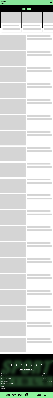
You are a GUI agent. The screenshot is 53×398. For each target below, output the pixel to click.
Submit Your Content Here (26, 369)
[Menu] (51, 2)
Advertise (4, 373)
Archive (44, 373)
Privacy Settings (47, 381)
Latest (3, 388)
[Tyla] (14, 395)
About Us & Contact (7, 383)
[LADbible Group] (26, 395)
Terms (3, 376)
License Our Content (7, 381)
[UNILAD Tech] (45, 395)
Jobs (2, 386)
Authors (44, 378)
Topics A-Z (45, 376)
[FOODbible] (39, 395)
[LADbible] (8, 395)
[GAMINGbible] (20, 395)
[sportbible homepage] (3, 2)
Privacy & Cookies (6, 378)
